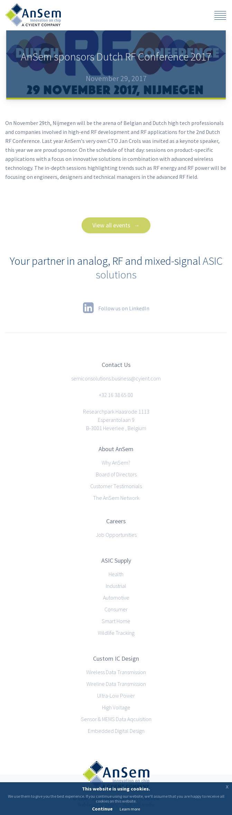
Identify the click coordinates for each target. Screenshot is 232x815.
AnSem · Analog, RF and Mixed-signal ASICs (33, 15)
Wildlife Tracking (116, 632)
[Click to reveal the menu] (220, 16)
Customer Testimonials (116, 486)
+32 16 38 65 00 (116, 394)
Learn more (130, 809)
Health (116, 574)
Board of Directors (116, 474)
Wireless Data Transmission (116, 672)
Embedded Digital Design (116, 730)
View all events (111, 234)
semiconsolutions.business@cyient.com (116, 378)
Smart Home (116, 621)
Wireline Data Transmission (116, 683)
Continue (102, 809)
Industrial (116, 585)
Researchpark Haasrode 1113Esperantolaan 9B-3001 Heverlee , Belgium (116, 419)
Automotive (116, 597)
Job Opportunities (116, 534)
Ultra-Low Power (116, 695)
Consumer (116, 609)
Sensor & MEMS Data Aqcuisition (116, 719)
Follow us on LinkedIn (116, 307)
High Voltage (116, 707)
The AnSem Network (116, 497)
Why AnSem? (116, 462)
